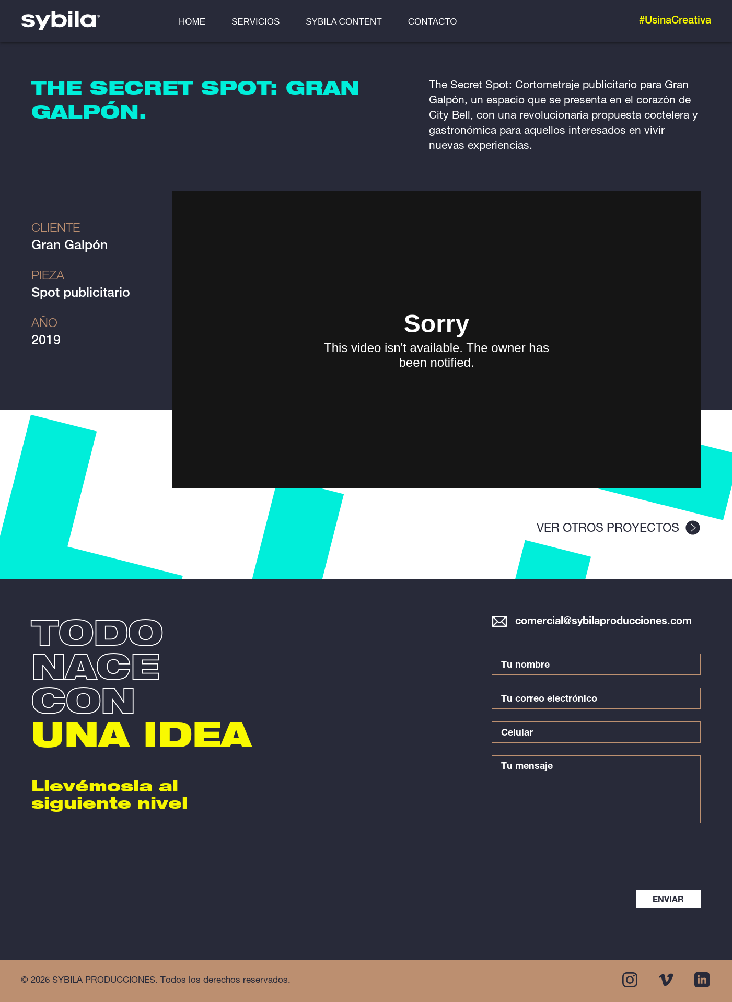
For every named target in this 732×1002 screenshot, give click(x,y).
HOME (192, 22)
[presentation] (621, 857)
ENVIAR (668, 900)
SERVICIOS (255, 22)
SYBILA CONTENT (343, 22)
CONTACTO (432, 22)
